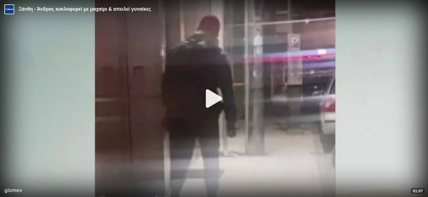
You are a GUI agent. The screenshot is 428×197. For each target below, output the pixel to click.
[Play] (214, 98)
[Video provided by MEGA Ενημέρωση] (9, 9)
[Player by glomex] (13, 191)
